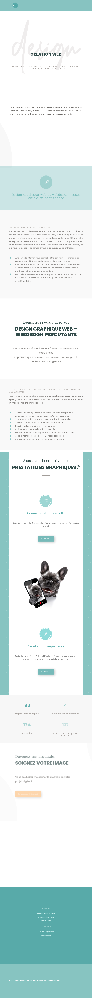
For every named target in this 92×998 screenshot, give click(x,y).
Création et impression (46, 917)
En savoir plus (45, 538)
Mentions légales (54, 980)
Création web (46, 921)
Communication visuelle (46, 913)
